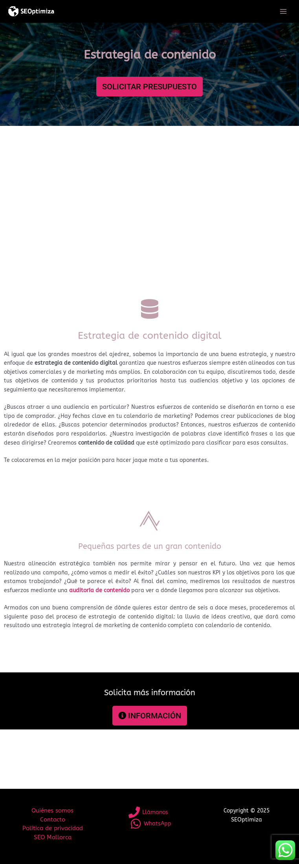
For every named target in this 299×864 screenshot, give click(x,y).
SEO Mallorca (53, 837)
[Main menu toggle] (283, 12)
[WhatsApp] (151, 823)
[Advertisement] (149, 210)
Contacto (52, 819)
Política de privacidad (52, 828)
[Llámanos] (149, 812)
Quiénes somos (52, 810)
